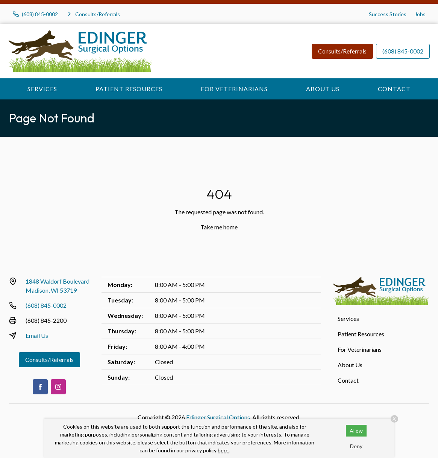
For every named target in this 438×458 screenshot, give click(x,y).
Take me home (219, 227)
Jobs (420, 14)
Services (42, 88)
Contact (394, 88)
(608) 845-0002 (402, 51)
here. (224, 450)
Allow (356, 430)
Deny (356, 446)
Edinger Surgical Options (218, 417)
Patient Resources (128, 88)
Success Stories (387, 14)
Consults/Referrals (342, 51)
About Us (322, 88)
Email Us (37, 335)
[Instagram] (58, 386)
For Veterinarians (234, 88)
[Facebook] (40, 386)
